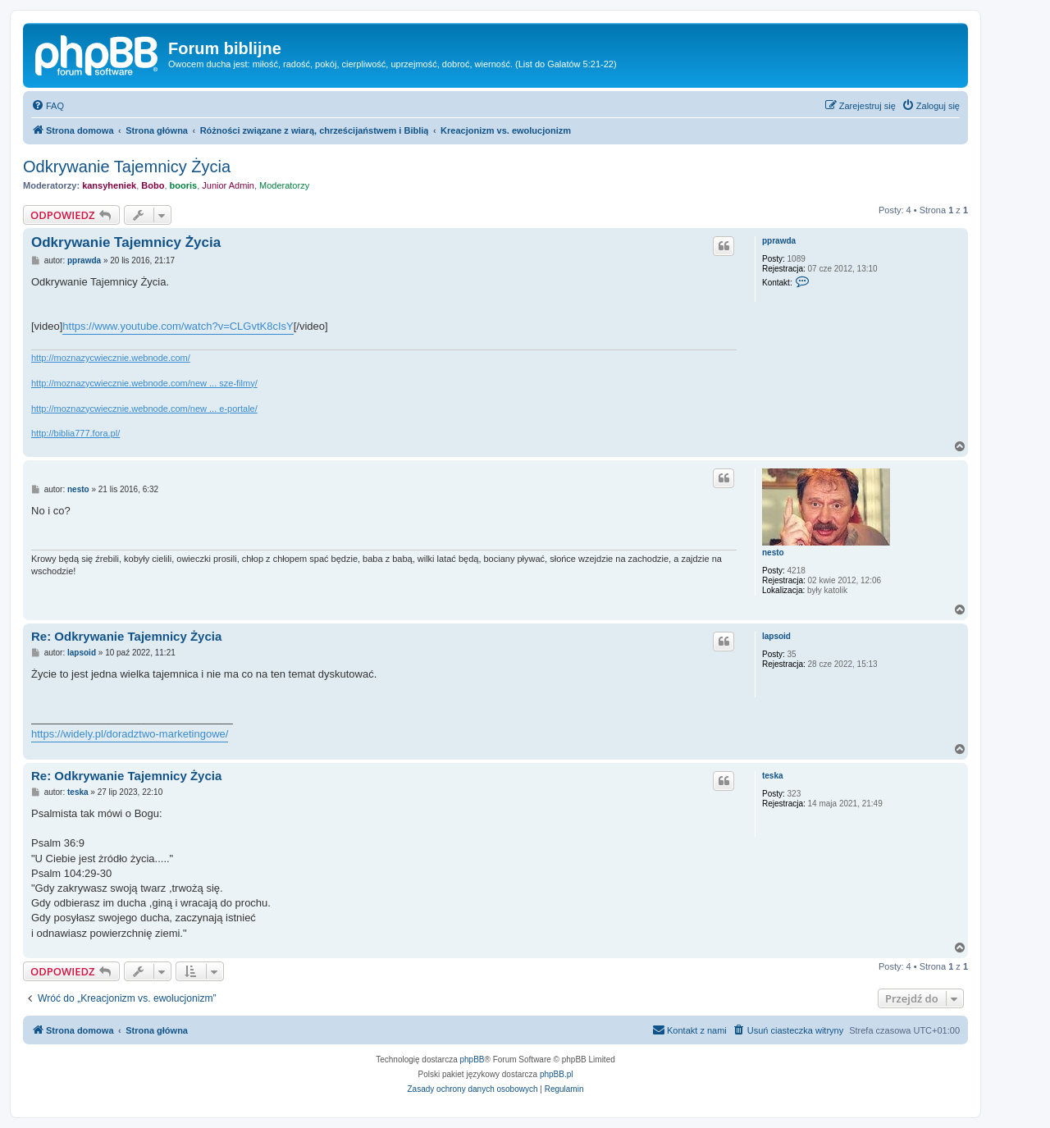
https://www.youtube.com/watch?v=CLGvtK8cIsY (177, 326)
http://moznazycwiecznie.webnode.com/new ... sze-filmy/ (144, 383)
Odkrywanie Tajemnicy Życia (127, 167)
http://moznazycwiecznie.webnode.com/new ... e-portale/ (144, 408)
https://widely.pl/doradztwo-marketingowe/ (129, 734)
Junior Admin (228, 185)
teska (772, 775)
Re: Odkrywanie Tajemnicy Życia (126, 636)
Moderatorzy (284, 185)
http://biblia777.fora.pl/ (75, 433)
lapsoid (776, 636)
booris (184, 185)
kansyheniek (109, 185)
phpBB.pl (556, 1074)
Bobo (152, 185)
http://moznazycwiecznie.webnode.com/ (110, 358)
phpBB (472, 1059)
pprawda (779, 240)
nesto (773, 552)
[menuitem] (47, 106)
